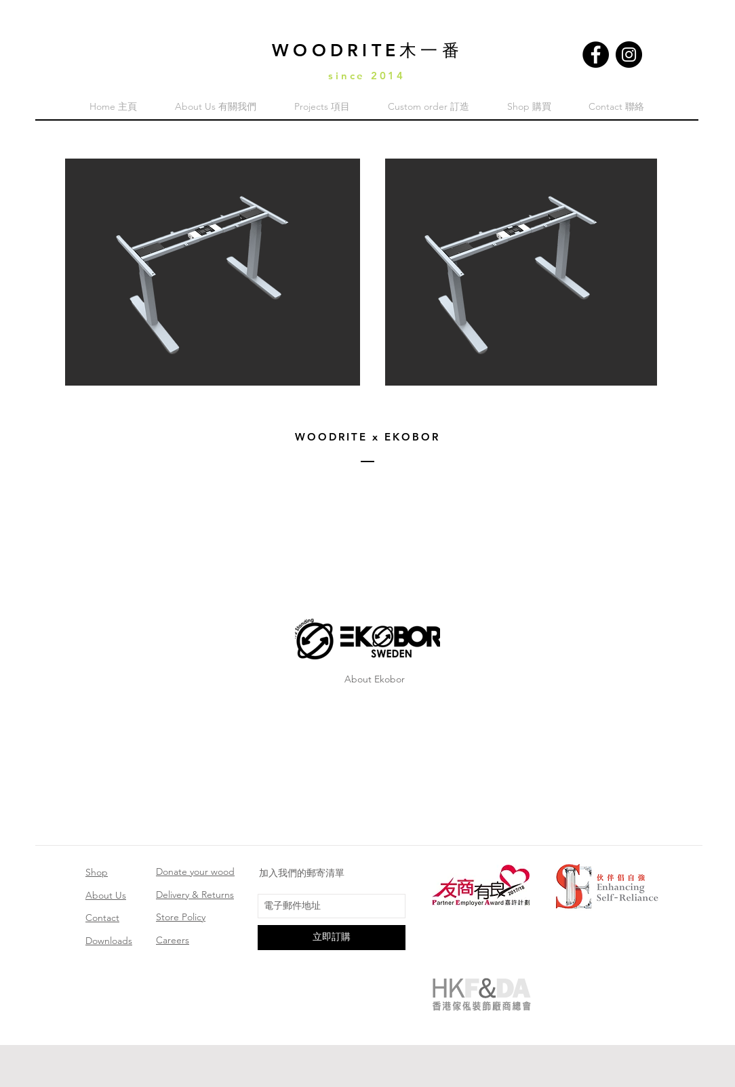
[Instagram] (629, 54)
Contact (102, 917)
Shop (96, 872)
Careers (172, 940)
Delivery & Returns (195, 894)
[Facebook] (595, 54)
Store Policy (180, 917)
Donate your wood (195, 871)
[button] (212, 272)
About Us (105, 895)
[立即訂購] (331, 937)
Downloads (108, 941)
